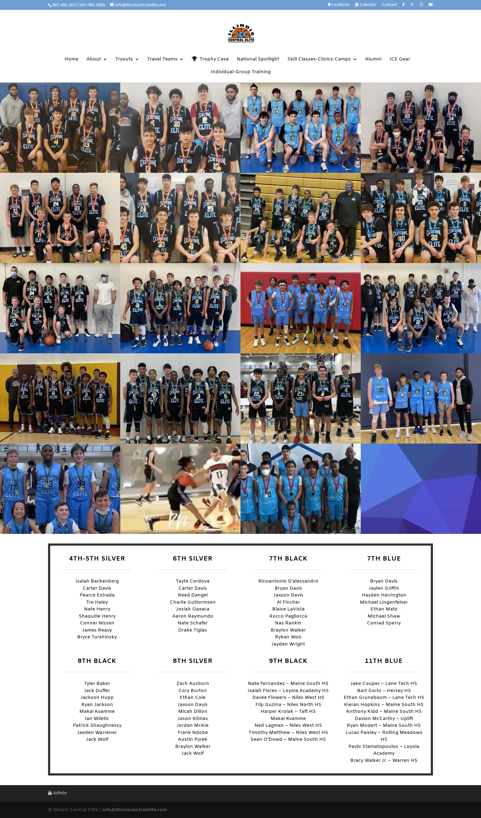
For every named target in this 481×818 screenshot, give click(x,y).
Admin (57, 793)
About (93, 59)
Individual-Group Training (241, 72)
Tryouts (124, 59)
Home (71, 59)
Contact (389, 5)
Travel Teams (162, 59)
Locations (339, 5)
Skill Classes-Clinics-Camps (319, 59)
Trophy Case (210, 59)
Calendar (365, 5)
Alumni (373, 59)
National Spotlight (258, 59)
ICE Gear (400, 59)
